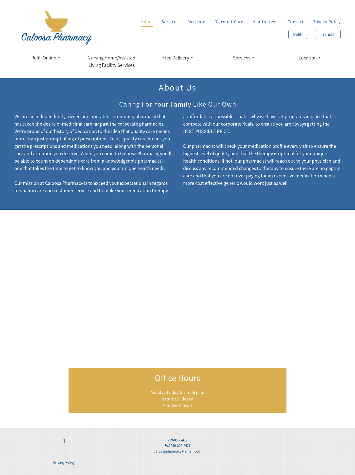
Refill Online (44, 58)
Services (169, 21)
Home (147, 21)
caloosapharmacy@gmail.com (177, 451)
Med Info (197, 21)
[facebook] (64, 441)
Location (308, 58)
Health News (265, 21)
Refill (297, 34)
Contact (295, 21)
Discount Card (229, 21)
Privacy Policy (327, 21)
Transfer (328, 34)
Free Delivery (176, 58)
